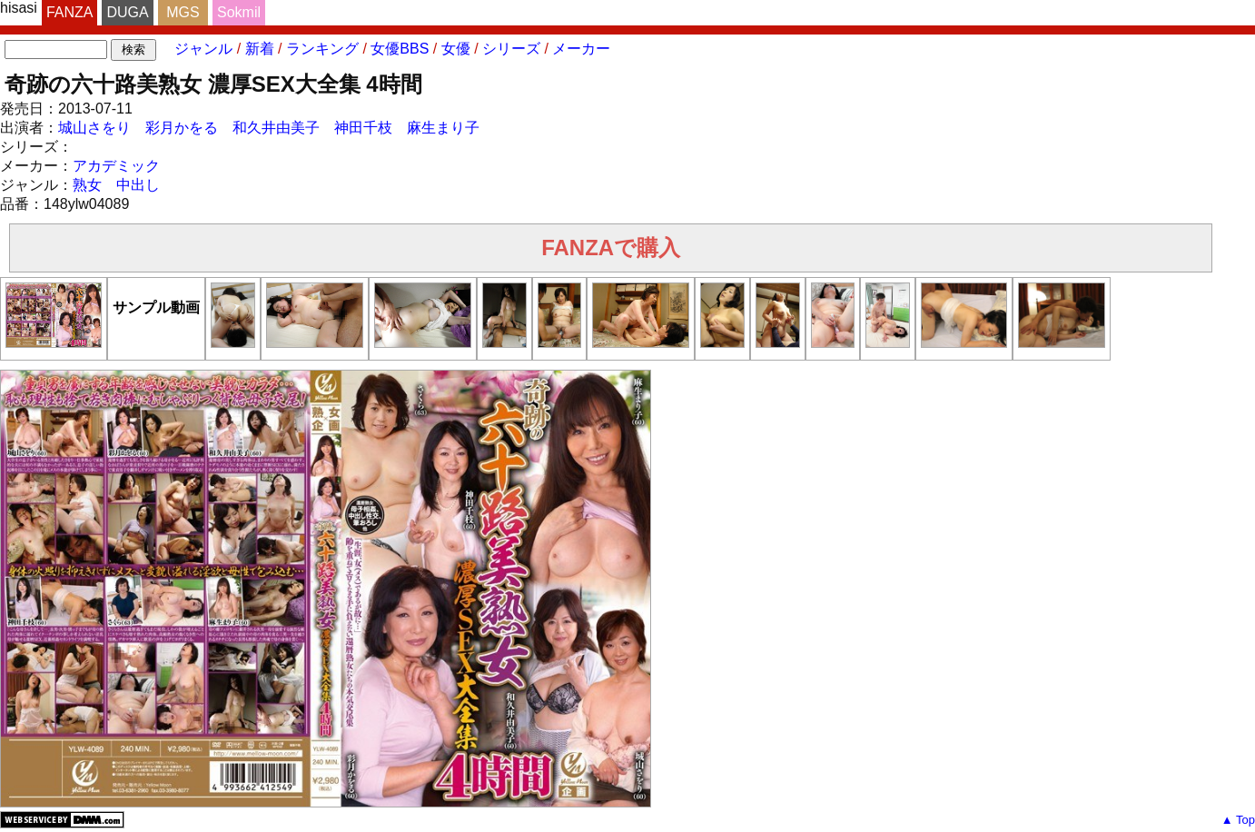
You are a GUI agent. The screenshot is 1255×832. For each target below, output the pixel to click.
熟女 (87, 185)
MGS (183, 12)
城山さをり (94, 127)
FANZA (70, 12)
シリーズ (511, 48)
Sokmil (239, 12)
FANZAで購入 (610, 247)
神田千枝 (363, 127)
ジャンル (203, 48)
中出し (138, 185)
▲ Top (1238, 820)
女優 (455, 48)
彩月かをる (181, 127)
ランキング (322, 48)
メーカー (581, 48)
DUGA (127, 12)
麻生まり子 (443, 127)
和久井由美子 (276, 127)
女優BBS (400, 48)
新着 (259, 48)
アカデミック (116, 165)
